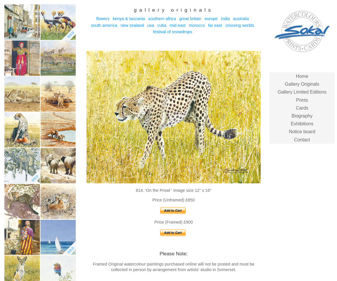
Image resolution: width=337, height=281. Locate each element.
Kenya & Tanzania (129, 18)
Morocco (197, 25)
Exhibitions (302, 123)
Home (302, 76)
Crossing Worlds (239, 25)
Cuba (161, 25)
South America (104, 25)
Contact (302, 139)
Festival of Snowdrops (172, 31)
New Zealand (132, 25)
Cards (302, 108)
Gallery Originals (302, 84)
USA (150, 25)
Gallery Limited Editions (302, 91)
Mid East (177, 25)
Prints (302, 100)
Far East (215, 25)
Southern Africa (162, 18)
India (225, 18)
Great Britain (190, 18)
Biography (302, 115)
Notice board (302, 131)
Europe (211, 18)
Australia (241, 18)
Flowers (103, 18)
